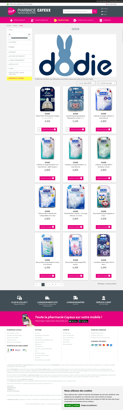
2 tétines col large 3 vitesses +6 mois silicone (103, 117)
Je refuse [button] (76, 405)
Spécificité (13, 64)
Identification (67, 333)
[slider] (9, 38)
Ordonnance (39, 347)
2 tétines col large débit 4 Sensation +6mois (103, 166)
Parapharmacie (39, 20)
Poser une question (13, 338)
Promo (11, 47)
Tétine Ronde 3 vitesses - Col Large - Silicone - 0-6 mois (75, 215)
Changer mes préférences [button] (89, 405)
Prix (11, 30)
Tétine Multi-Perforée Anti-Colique (47, 117)
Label (11, 68)
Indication (16, 73)
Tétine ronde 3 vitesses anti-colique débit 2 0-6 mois (47, 215)
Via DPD (75, 300)
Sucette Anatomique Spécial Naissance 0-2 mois (75, 117)
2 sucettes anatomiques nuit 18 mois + (103, 263)
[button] (86, 83)
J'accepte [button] (68, 405)
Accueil (9, 26)
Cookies (37, 358)
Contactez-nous (12, 340)
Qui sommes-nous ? (13, 333)
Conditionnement (16, 60)
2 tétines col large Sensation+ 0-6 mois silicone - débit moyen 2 (47, 166)
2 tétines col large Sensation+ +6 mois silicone (75, 166)
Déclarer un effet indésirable (43, 349)
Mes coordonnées (68, 336)
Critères (12, 42)
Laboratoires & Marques (42, 336)
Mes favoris (66, 342)
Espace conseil (39, 342)
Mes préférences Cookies (42, 360)
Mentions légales (40, 354)
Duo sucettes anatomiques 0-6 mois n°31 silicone (47, 263)
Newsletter (38, 345)
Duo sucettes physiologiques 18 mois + (103, 215)
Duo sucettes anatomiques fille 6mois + (75, 263)
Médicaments (17, 20)
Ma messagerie (67, 345)
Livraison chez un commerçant (100, 338)
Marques (105, 20)
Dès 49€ (47, 301)
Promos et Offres (16, 78)
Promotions (61, 20)
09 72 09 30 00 (103, 300)
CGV (36, 351)
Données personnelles (42, 356)
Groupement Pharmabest (14, 336)
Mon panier (66, 340)
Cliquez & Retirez (19, 300)
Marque (15, 26)
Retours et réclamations (14, 342)
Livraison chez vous (97, 336)
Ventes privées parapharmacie (44, 340)
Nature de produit (17, 56)
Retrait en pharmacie (97, 333)
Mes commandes (68, 338)
